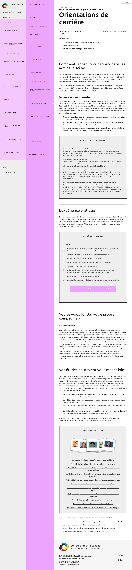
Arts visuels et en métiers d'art (12, 139)
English (126, 2)
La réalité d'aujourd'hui (37, 60)
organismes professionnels (74, 531)
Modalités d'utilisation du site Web (69, 564)
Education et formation (10, 22)
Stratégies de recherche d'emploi (39, 116)
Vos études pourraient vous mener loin (76, 52)
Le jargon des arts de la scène (39, 129)
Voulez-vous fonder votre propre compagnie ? (78, 49)
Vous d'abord (34, 34)
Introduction (32, 17)
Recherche (6, 163)
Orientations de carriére (38, 103)
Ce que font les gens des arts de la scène (40, 90)
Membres (120, 556)
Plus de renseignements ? (36, 154)
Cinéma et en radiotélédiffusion (13, 87)
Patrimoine (7, 100)
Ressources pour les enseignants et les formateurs (13, 44)
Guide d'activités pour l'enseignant (14, 61)
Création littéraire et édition (12, 152)
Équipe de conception (35, 142)
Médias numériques (9, 74)
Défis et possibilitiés (36, 47)
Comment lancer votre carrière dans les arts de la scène (81, 42)
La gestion (6, 17)
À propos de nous (8, 172)
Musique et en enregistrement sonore (12, 126)
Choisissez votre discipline (11, 13)
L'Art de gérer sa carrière (11, 30)
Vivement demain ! (35, 72)
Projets (5, 168)
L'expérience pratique (70, 46)
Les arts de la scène (10, 112)
